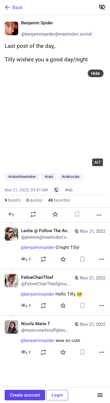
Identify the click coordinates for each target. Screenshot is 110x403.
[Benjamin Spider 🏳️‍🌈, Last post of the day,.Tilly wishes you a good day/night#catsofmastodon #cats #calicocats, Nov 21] (55, 118)
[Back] (47, 7)
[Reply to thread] (26, 259)
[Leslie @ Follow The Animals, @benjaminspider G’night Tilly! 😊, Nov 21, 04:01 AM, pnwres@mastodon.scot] (55, 245)
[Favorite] (55, 214)
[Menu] (100, 395)
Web (69, 190)
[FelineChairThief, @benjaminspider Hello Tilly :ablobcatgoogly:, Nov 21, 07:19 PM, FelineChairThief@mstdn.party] (55, 292)
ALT (97, 162)
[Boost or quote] (33, 214)
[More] (99, 215)
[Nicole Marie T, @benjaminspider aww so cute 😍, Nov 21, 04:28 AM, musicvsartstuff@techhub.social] (55, 338)
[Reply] (11, 214)
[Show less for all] (102, 7)
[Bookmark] (77, 214)
